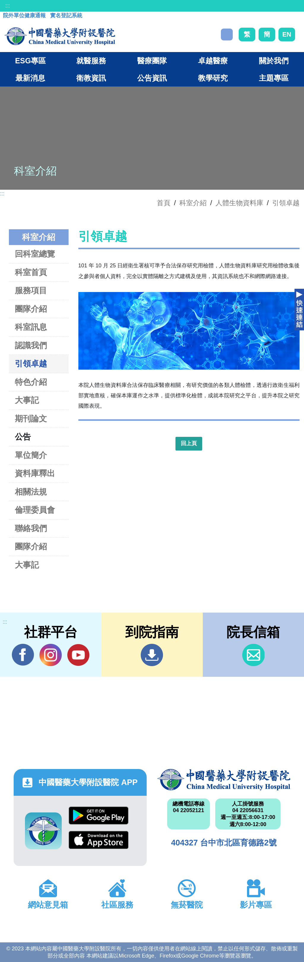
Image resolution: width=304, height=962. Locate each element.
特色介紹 (31, 382)
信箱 (253, 655)
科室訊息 (31, 327)
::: (7, 6)
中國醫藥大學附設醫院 (223, 779)
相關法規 (31, 491)
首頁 (163, 203)
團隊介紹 (31, 308)
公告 (23, 436)
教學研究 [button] (213, 78)
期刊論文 (31, 418)
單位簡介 (31, 455)
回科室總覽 (35, 253)
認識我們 (31, 345)
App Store (99, 840)
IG (50, 655)
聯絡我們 (31, 528)
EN (286, 34)
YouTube (78, 655)
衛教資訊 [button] (91, 78)
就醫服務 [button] (91, 61)
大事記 (27, 400)
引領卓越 (286, 203)
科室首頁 (31, 272)
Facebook (23, 655)
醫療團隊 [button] (152, 61)
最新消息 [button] (30, 78)
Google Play (99, 815)
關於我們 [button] (274, 61)
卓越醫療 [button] (213, 61)
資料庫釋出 (35, 473)
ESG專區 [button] (30, 61)
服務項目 (31, 290)
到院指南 (152, 655)
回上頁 (189, 443)
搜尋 (227, 34)
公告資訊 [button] (152, 78)
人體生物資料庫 (239, 203)
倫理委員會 (35, 509)
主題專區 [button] (274, 78)
